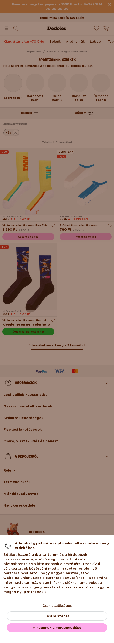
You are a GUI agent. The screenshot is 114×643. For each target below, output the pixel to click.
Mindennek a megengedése (57, 628)
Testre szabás (57, 616)
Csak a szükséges (57, 605)
